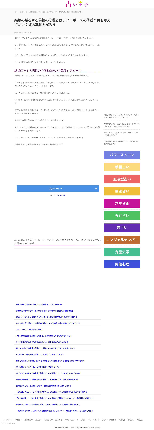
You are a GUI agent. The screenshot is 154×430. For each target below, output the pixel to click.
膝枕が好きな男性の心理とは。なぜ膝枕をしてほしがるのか (39, 304)
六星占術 (112, 420)
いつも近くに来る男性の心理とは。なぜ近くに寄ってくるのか (39, 354)
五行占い (131, 420)
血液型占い (29, 420)
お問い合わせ (95, 427)
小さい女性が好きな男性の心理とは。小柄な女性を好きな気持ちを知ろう (44, 336)
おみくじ (58, 420)
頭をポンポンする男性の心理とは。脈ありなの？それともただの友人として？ (45, 348)
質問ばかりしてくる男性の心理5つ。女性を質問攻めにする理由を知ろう (43, 386)
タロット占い (69, 420)
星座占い (38, 420)
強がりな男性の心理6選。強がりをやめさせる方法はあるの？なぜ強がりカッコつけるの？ (50, 361)
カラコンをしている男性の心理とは (29, 329)
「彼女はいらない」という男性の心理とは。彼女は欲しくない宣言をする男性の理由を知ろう (51, 392)
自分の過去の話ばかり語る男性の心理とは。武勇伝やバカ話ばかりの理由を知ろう (47, 379)
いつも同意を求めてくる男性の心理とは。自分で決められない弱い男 (42, 342)
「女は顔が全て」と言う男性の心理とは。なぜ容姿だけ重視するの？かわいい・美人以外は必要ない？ (55, 398)
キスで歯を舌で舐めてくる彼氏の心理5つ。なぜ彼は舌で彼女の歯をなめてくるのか (48, 323)
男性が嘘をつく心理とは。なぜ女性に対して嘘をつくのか (38, 367)
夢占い (104, 420)
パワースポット (94, 420)
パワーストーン (7, 420)
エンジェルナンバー (8, 423)
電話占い (140, 420)
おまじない (49, 420)
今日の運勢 (81, 420)
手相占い (18, 420)
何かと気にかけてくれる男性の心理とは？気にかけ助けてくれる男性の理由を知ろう (48, 404)
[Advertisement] (57, 166)
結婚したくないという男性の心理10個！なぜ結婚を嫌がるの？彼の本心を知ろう (46, 317)
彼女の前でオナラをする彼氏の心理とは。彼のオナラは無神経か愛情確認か (45, 311)
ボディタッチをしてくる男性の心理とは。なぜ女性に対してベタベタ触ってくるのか (48, 373)
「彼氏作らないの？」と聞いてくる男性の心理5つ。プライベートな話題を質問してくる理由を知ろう (54, 411)
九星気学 (122, 420)
